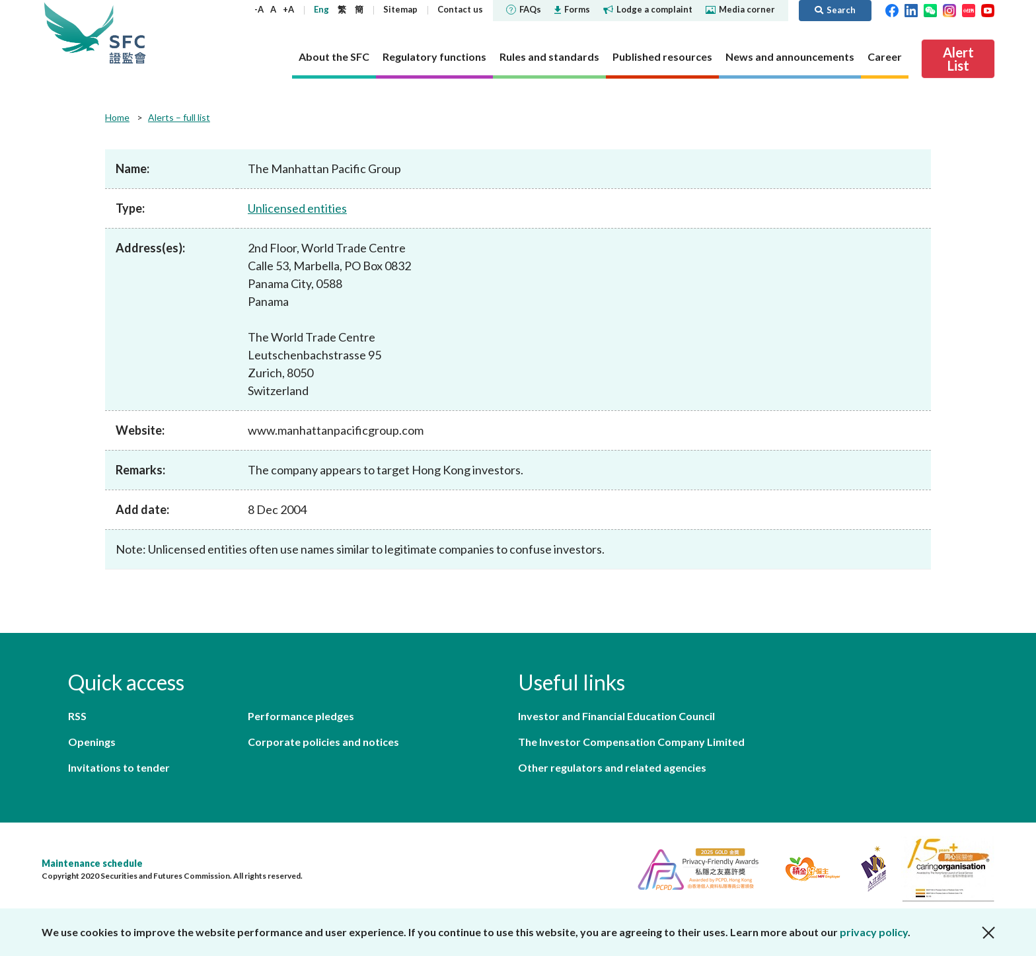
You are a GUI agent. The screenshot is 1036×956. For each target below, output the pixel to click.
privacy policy (874, 932)
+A (288, 9)
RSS (77, 716)
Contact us (460, 9)
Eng (321, 9)
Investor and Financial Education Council (616, 716)
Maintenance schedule (92, 863)
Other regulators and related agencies (612, 767)
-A (259, 9)
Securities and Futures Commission (127, 32)
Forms (572, 9)
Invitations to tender (119, 767)
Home (117, 117)
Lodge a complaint (647, 9)
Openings (92, 741)
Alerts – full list (179, 117)
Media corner (740, 9)
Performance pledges (301, 716)
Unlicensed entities (297, 208)
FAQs (523, 9)
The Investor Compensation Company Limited (631, 741)
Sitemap (400, 9)
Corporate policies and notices (323, 741)
